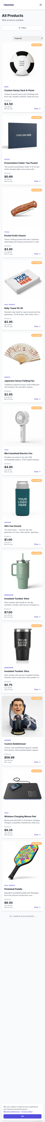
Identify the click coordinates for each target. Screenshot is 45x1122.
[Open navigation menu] (40, 4)
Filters (22, 28)
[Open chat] (38, 1115)
